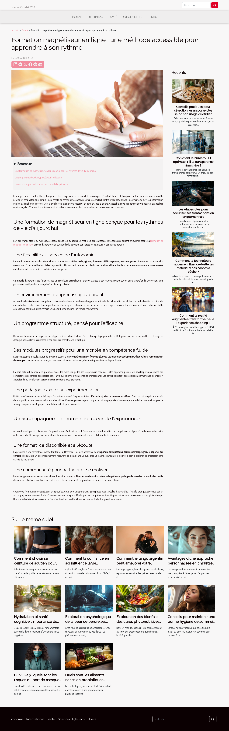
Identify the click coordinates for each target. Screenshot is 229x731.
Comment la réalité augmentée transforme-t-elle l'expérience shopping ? (193, 319)
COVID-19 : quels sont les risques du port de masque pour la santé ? (36, 680)
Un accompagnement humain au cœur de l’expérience (41, 184)
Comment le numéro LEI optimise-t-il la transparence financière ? (193, 161)
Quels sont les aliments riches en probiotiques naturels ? (84, 680)
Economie (77, 16)
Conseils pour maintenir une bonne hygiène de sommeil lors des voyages (191, 621)
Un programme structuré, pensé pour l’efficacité (38, 177)
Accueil (14, 30)
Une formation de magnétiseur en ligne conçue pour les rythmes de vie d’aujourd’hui (55, 170)
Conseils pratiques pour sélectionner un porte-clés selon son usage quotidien (193, 110)
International (96, 16)
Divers (153, 16)
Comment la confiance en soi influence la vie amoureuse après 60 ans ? (87, 563)
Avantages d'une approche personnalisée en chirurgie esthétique (190, 563)
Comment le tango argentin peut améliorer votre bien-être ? (139, 563)
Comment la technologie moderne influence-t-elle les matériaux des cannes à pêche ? (193, 266)
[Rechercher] (196, 5)
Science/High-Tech (133, 16)
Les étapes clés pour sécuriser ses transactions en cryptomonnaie (193, 213)
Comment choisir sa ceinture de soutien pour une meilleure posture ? (35, 563)
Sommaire (24, 163)
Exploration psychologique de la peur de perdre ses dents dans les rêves (88, 621)
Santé (113, 16)
